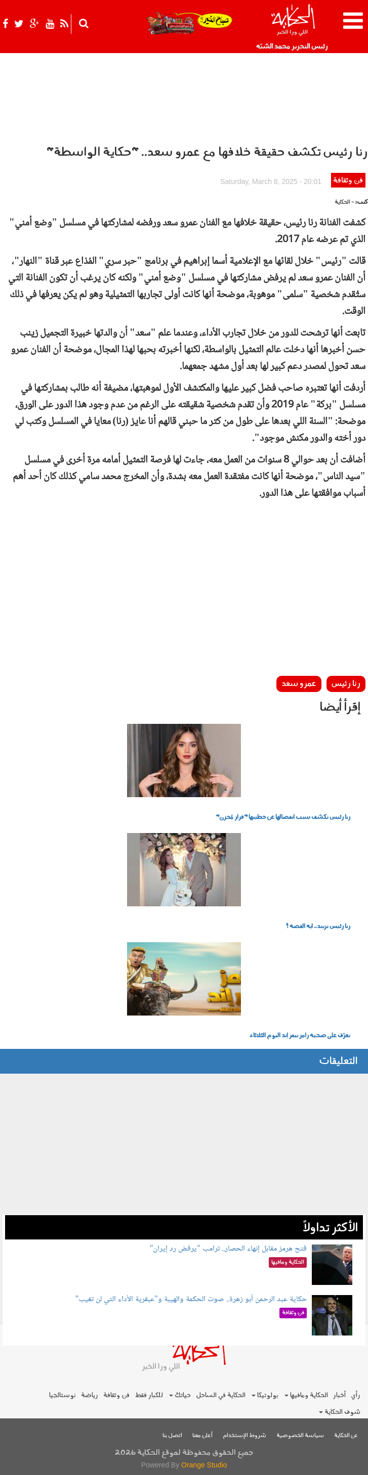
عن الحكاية (346, 1436)
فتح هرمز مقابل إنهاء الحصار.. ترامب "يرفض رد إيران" (228, 1249)
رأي (355, 1395)
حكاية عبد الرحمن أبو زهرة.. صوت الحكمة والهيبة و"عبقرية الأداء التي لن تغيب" (191, 1299)
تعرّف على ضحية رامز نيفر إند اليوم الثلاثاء (300, 1035)
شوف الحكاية (339, 1412)
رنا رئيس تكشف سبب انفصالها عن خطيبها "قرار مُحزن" (283, 817)
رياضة (89, 1395)
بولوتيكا (265, 1395)
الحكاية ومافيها (306, 1395)
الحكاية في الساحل (221, 1395)
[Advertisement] (184, 602)
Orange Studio (204, 1465)
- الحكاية (344, 202)
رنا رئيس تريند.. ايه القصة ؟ (317, 926)
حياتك (180, 1395)
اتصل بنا (172, 1436)
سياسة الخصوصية (300, 1436)
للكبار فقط (149, 1395)
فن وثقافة (348, 180)
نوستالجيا (62, 1395)
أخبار (339, 1395)
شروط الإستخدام (244, 1436)
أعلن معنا (202, 1436)
